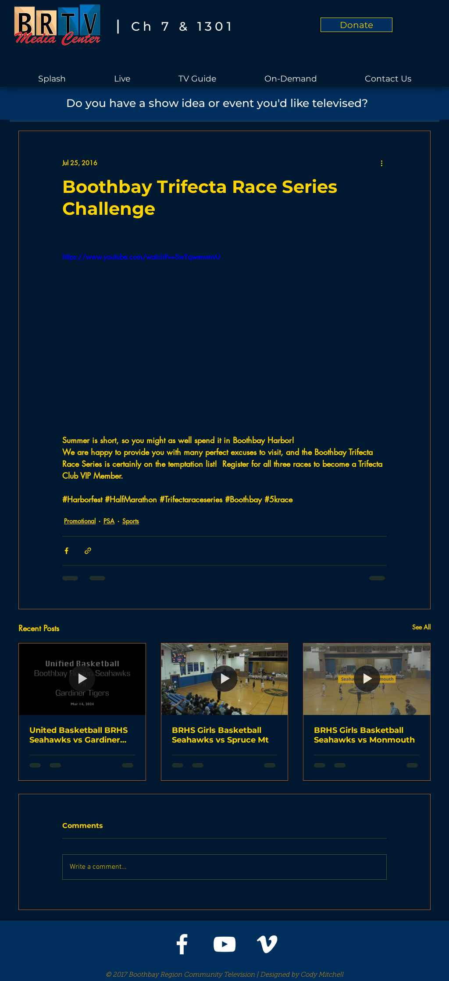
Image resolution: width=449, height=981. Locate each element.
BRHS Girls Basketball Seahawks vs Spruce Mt (220, 735)
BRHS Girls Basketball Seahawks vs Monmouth (364, 735)
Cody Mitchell (321, 975)
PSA (108, 521)
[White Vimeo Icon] (267, 944)
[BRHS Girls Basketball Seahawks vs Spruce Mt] (224, 678)
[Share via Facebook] (66, 551)
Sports (130, 521)
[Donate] (356, 25)
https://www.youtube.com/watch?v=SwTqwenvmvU (141, 257)
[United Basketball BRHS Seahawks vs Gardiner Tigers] (82, 678)
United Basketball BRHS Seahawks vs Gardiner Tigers (78, 735)
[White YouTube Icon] (224, 944)
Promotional (80, 521)
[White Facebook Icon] (182, 944)
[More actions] (381, 162)
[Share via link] (88, 551)
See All (421, 627)
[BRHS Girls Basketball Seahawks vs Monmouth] (366, 678)
